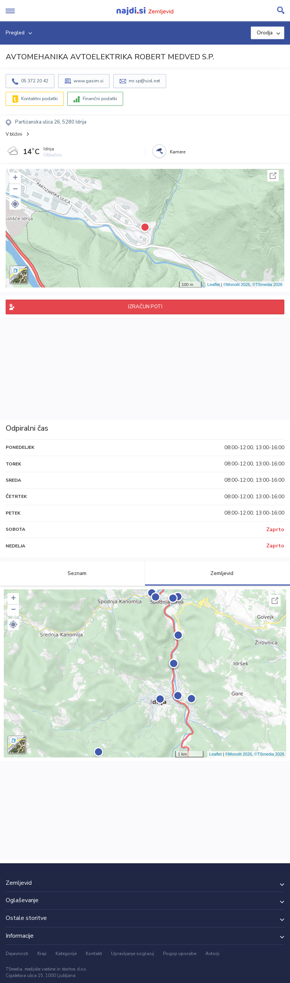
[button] (15, 204)
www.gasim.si (88, 81)
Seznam (72, 573)
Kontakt (94, 954)
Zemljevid (217, 573)
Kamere (177, 152)
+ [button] (15, 178)
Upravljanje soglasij (132, 954)
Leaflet (213, 284)
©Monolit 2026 (236, 284)
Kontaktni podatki (39, 99)
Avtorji (212, 954)
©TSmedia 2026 (267, 284)
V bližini (14, 134)
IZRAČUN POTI (145, 306)
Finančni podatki (100, 99)
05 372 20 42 (34, 81)
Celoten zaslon (273, 175)
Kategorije (66, 954)
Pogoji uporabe (179, 954)
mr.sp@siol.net (144, 81)
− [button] (15, 189)
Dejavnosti (17, 954)
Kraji (41, 954)
